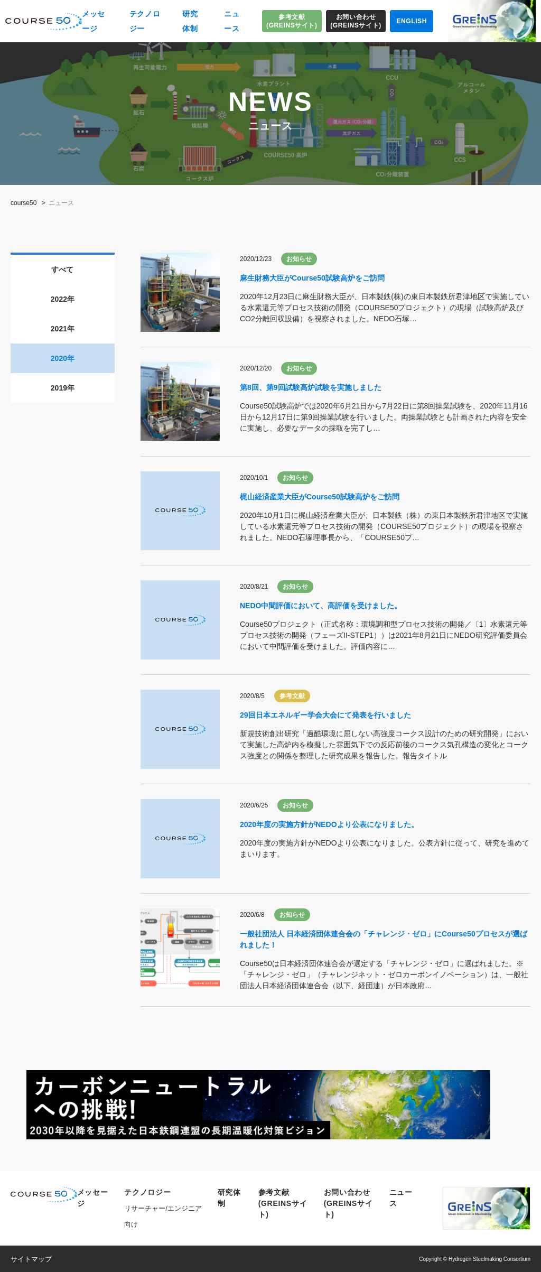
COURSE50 (43, 21)
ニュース (231, 21)
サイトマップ (31, 1259)
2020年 (62, 358)
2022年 (62, 299)
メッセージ (93, 21)
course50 (23, 203)
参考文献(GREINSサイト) (292, 21)
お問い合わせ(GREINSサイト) (355, 21)
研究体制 (190, 21)
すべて (62, 269)
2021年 (62, 328)
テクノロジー (145, 21)
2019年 (62, 388)
